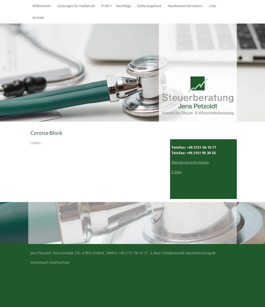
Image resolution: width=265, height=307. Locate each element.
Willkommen (42, 6)
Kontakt (38, 17)
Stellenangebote (149, 6)
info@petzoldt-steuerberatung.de (189, 253)
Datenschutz (59, 262)
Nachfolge (123, 6)
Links (212, 6)
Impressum (39, 262)
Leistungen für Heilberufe (76, 6)
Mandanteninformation (185, 6)
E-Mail (176, 171)
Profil (105, 6)
